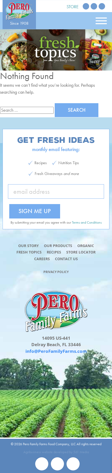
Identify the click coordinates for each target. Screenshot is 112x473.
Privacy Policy (56, 272)
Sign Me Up (34, 211)
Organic (85, 245)
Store (73, 7)
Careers (42, 258)
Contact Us (66, 258)
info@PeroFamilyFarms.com (56, 351)
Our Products (58, 245)
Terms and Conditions (87, 222)
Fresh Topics (29, 252)
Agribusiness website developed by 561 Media (56, 452)
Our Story (28, 245)
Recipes (54, 252)
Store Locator (81, 252)
